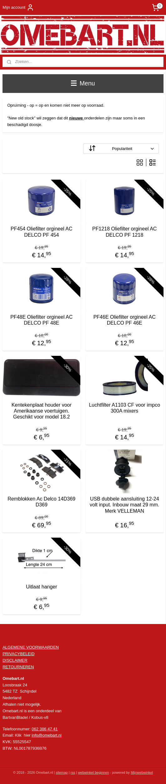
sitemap (62, 772)
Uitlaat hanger (41, 586)
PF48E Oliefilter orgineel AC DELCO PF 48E (41, 319)
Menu (83, 83)
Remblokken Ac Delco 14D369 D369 (41, 501)
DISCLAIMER (15, 660)
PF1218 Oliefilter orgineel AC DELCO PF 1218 (124, 231)
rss (73, 772)
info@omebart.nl (47, 735)
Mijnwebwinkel (142, 772)
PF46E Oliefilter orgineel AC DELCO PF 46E (124, 319)
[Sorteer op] (120, 148)
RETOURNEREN (18, 667)
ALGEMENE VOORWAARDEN (31, 647)
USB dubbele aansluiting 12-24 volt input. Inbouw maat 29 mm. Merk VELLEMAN (124, 504)
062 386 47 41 (45, 729)
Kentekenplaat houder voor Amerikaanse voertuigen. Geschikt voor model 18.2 (42, 410)
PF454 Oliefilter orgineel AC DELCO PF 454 (41, 231)
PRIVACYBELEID (18, 653)
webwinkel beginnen (93, 772)
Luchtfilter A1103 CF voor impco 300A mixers (124, 408)
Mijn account (18, 7)
